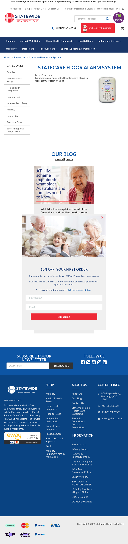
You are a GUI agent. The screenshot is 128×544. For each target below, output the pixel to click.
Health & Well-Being (14, 80)
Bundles (11, 72)
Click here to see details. (79, 289)
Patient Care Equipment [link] (53, 428)
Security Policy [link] (80, 476)
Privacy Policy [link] (80, 449)
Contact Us (54, 9)
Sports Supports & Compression (16, 130)
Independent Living (17, 103)
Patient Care (13, 115)
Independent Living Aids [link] (53, 420)
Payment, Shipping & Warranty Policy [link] (82, 463)
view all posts (64, 159)
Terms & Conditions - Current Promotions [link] (78, 423)
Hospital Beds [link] (53, 413)
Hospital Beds (14, 96)
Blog (27, 9)
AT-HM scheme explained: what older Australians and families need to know (64, 210)
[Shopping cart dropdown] (122, 27)
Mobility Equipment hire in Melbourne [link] (55, 453)
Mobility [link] (50, 393)
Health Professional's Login (78, 9)
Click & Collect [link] (80, 496)
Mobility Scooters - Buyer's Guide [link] (82, 491)
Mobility (11, 109)
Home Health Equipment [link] (53, 408)
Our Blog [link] (77, 398)
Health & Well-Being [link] (54, 400)
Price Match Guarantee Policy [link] (81, 471)
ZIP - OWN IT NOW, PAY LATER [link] (82, 483)
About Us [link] (77, 393)
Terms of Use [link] (79, 444)
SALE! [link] (49, 446)
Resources (15, 9)
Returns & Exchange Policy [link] (81, 455)
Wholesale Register (107, 9)
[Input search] (89, 18)
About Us (39, 9)
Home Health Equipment (13, 89)
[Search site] (107, 18)
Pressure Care (14, 122)
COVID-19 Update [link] (82, 501)
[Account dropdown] (123, 9)
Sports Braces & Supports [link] (54, 440)
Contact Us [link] (78, 403)
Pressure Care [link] (54, 433)
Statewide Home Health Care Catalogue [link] (81, 410)
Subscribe (61, 365)
